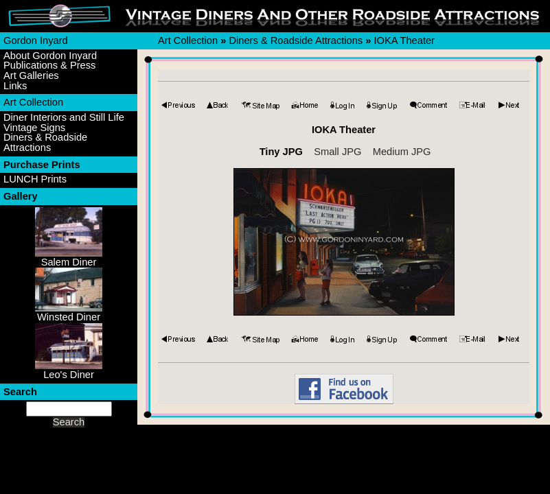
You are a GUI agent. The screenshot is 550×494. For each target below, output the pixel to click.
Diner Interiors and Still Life (63, 118)
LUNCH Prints (35, 179)
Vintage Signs (34, 128)
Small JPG (337, 151)
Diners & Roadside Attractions (45, 142)
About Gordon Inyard (50, 56)
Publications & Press (49, 65)
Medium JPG (402, 151)
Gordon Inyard (35, 40)
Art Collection (33, 102)
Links (15, 86)
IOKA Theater (404, 40)
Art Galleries (31, 76)
